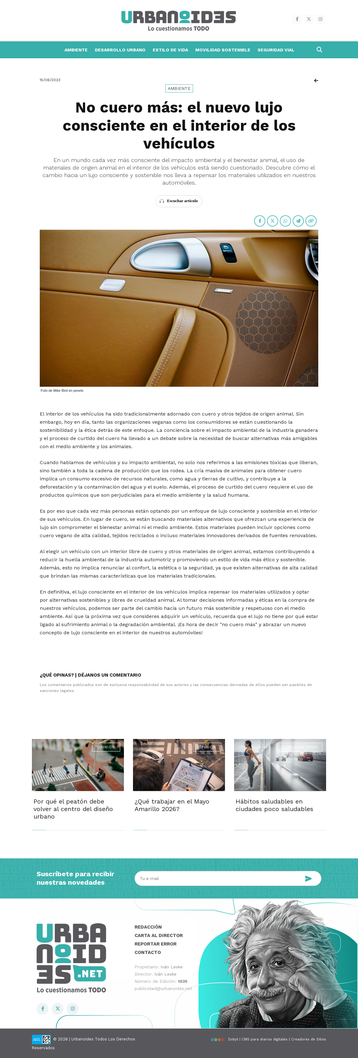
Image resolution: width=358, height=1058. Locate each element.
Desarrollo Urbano (120, 49)
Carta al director (159, 935)
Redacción (148, 927)
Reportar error (155, 944)
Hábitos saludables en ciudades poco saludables (274, 805)
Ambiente (76, 49)
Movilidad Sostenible (222, 49)
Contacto (148, 952)
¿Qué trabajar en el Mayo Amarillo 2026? (172, 805)
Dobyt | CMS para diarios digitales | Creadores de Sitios (268, 1039)
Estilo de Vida (170, 49)
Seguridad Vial (276, 49)
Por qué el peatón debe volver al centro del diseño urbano (73, 809)
